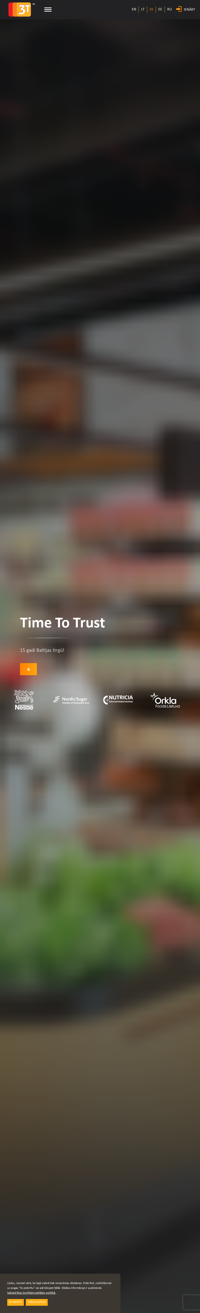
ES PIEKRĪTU (15, 1302)
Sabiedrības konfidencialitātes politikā (31, 1292)
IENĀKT (189, 10)
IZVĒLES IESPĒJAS (37, 1302)
